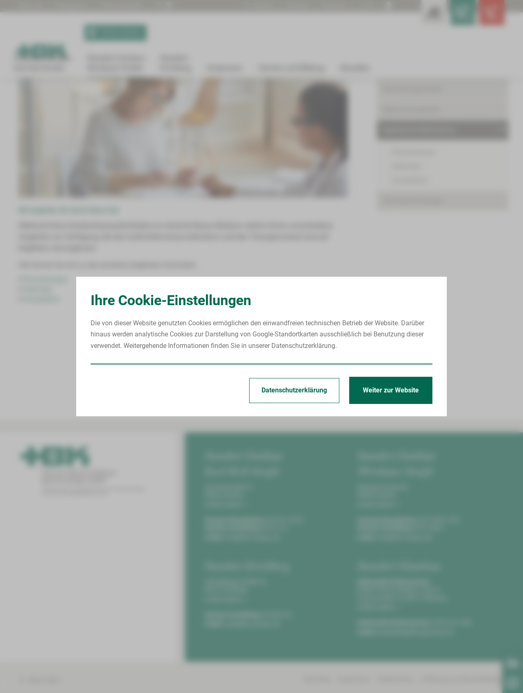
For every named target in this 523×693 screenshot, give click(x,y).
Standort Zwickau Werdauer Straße (73, 96)
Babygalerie (74, 5)
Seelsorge (37, 369)
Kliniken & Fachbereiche (417, 148)
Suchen (255, 5)
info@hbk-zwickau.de (252, 617)
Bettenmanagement (411, 189)
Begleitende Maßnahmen (149, 96)
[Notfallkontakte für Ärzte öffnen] (450, 16)
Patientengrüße (127, 5)
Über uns (31, 5)
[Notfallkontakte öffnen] (488, 16)
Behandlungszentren (413, 169)
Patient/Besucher (408, 128)
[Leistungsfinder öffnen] (413, 16)
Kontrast (333, 5)
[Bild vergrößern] (183, 212)
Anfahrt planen (226, 584)
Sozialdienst (41, 379)
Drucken (296, 5)
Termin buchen (113, 33)
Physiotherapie (45, 359)
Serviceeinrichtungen (413, 280)
